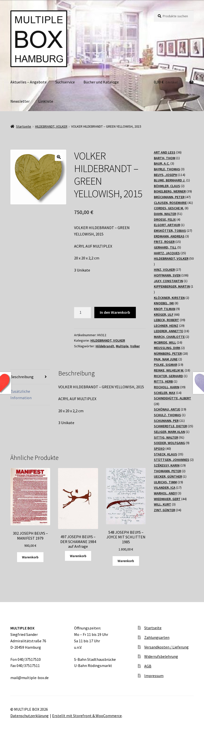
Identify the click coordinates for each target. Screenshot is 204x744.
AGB (147, 666)
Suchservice (65, 81)
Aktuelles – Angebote (28, 81)
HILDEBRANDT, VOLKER (51, 126)
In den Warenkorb (115, 312)
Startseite (23, 126)
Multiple (122, 346)
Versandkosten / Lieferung (166, 647)
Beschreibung (22, 376)
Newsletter (20, 101)
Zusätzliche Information (21, 394)
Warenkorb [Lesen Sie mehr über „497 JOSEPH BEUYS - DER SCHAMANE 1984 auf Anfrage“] (78, 556)
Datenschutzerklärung (29, 715)
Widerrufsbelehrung (161, 656)
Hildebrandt (105, 346)
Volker (135, 346)
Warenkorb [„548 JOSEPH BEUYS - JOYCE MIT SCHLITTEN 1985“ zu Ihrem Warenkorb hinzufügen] (126, 561)
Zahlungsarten (156, 637)
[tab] (30, 377)
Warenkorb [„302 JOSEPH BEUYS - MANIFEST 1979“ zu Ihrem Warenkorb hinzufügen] (30, 557)
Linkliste (45, 101)
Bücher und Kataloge (101, 81)
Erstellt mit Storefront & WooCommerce (87, 715)
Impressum (153, 675)
